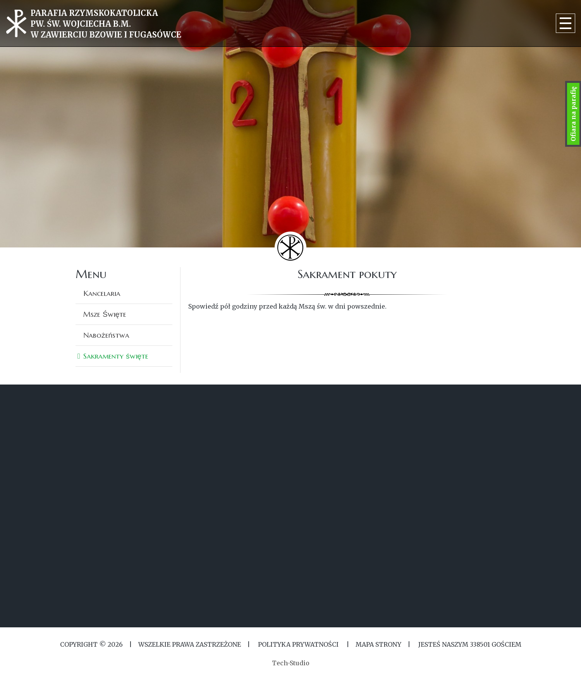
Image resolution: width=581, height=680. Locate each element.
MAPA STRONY (378, 644)
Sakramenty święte (115, 356)
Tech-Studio (290, 663)
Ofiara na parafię (573, 113)
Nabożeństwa (106, 335)
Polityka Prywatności (298, 644)
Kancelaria (101, 293)
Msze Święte (104, 314)
